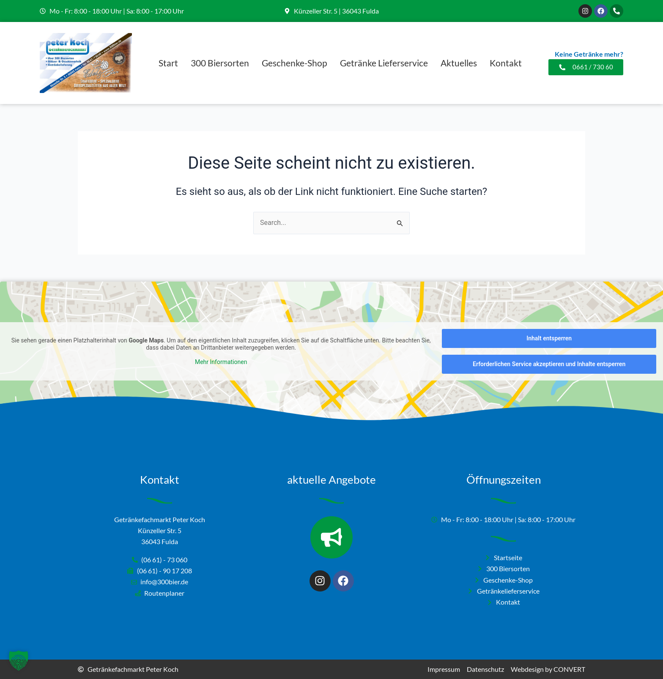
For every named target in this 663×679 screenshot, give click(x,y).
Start (168, 62)
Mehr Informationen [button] (221, 361)
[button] (18, 660)
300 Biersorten (220, 62)
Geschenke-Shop (294, 62)
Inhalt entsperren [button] (549, 338)
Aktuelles (459, 62)
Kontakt (506, 62)
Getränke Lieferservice (384, 62)
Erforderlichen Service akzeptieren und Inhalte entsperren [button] (549, 364)
